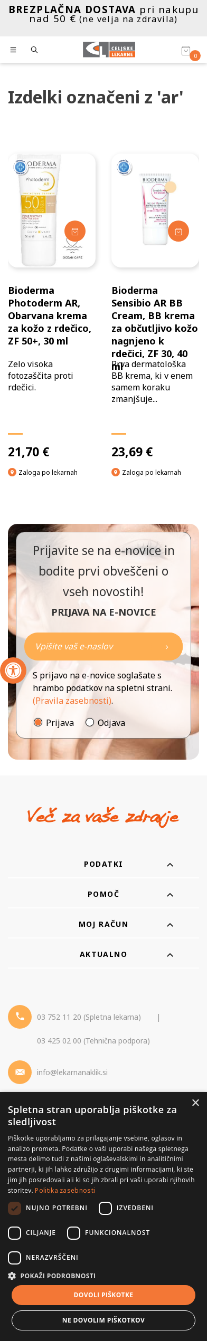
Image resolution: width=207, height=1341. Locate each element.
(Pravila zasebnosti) (72, 700)
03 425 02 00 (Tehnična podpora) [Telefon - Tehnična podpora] (93, 1041)
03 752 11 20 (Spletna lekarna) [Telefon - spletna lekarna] (89, 1017)
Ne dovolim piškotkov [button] (103, 1320)
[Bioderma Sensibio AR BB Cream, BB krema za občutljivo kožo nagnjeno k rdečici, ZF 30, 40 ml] (155, 306)
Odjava (111, 723)
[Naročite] (103, 646)
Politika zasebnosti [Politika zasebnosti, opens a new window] (65, 1190)
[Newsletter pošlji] (167, 646)
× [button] (195, 1103)
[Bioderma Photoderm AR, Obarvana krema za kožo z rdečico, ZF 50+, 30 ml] (52, 306)
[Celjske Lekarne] (109, 50)
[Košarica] (186, 50)
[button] (103, 1275)
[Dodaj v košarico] (75, 231)
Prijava (60, 723)
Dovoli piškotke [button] (104, 1294)
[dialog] (103, 1216)
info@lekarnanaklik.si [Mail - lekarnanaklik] (72, 1072)
